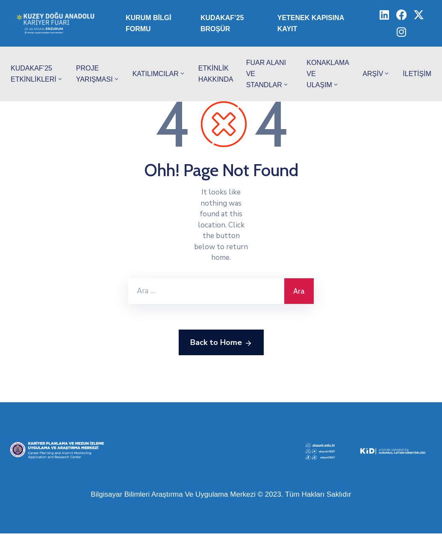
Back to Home (221, 342)
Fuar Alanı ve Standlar (267, 73)
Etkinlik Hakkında (215, 74)
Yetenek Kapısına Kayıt (310, 23)
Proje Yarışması (98, 74)
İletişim (417, 73)
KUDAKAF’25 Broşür (222, 23)
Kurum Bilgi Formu (148, 23)
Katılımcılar (159, 73)
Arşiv (376, 73)
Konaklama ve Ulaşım (327, 73)
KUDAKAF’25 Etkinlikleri (37, 74)
